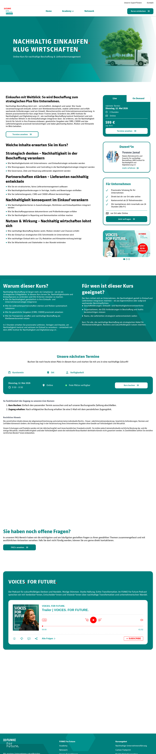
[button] (68, 11)
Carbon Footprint (123, 750)
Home (49, 11)
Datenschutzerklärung (55, 711)
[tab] (115, 98)
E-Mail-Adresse (10, 697)
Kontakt (150, 3)
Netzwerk (89, 11)
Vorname (7, 685)
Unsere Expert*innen (133, 3)
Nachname (46, 686)
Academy (63, 745)
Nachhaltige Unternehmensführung (131, 745)
